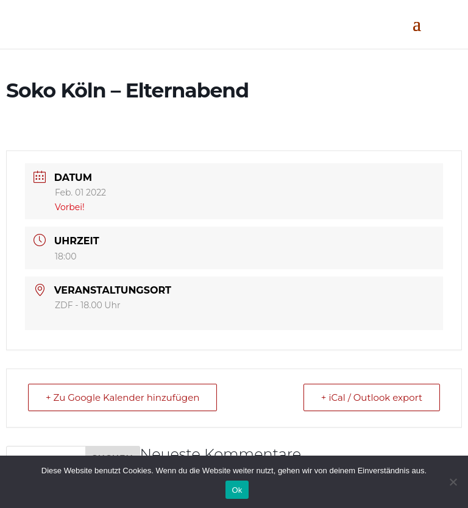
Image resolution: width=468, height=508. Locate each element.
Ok (237, 490)
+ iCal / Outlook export (371, 397)
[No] (453, 482)
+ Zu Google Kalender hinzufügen (122, 397)
